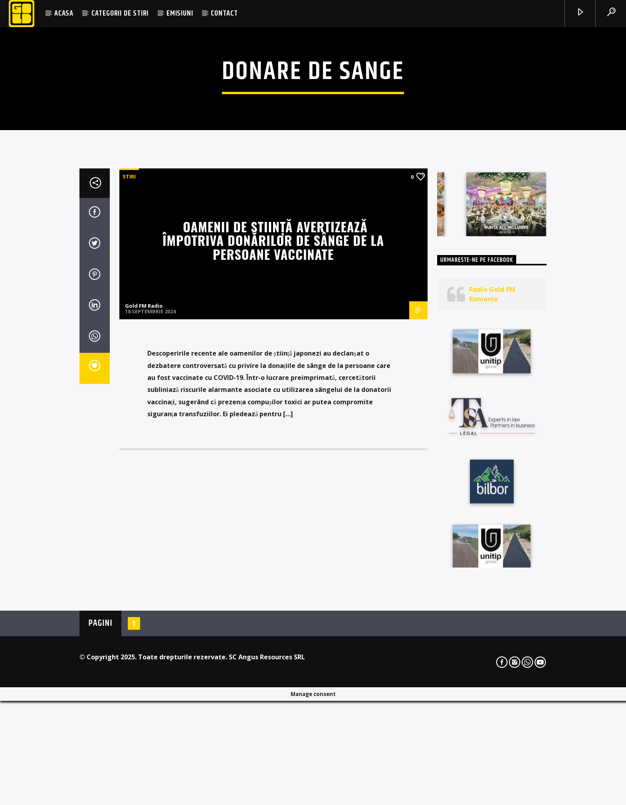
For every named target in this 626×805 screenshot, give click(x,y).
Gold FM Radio (144, 501)
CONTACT (224, 13)
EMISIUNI (179, 13)
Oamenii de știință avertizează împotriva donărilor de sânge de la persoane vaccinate (273, 435)
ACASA (63, 13)
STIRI (129, 371)
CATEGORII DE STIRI (120, 13)
